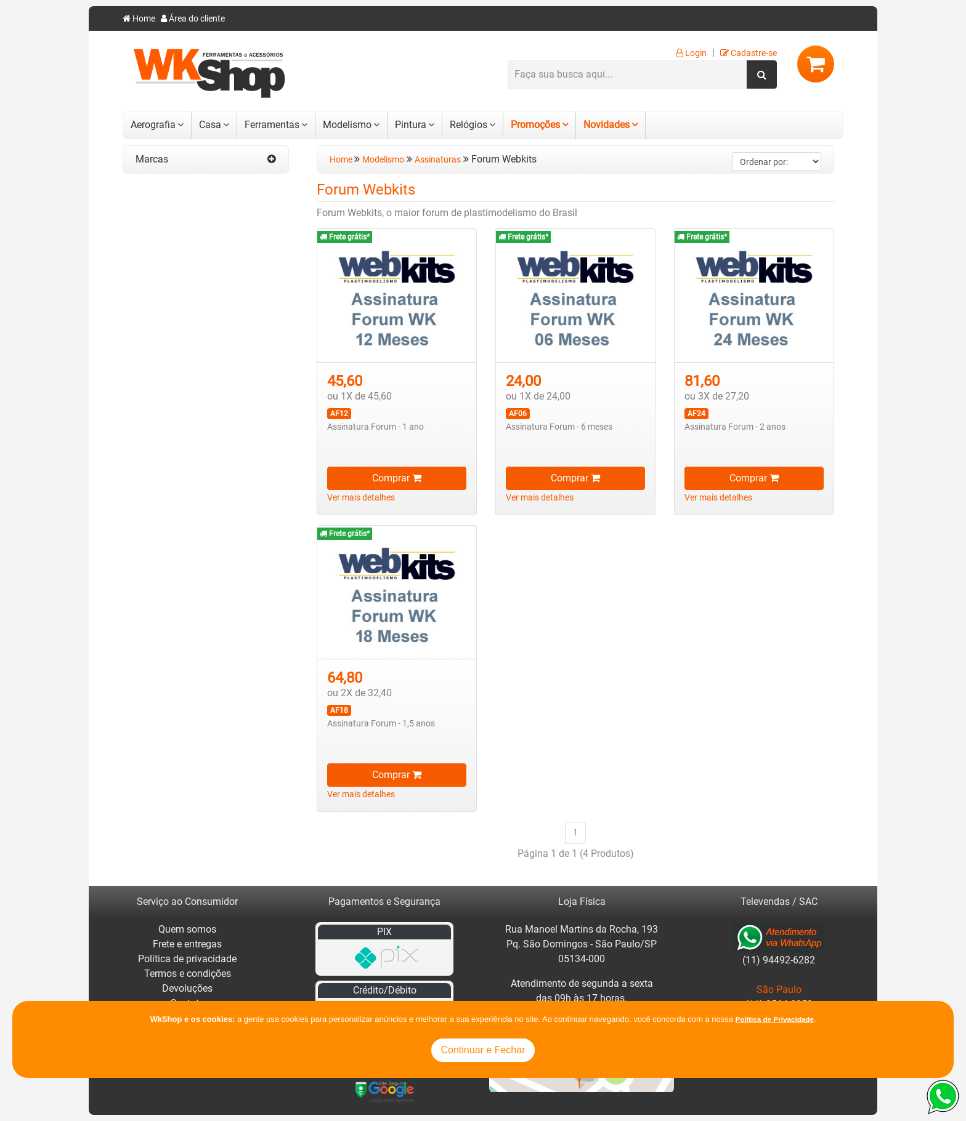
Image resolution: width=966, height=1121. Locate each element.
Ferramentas (272, 125)
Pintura (410, 125)
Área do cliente (193, 19)
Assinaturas (438, 160)
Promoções (535, 125)
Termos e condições (187, 973)
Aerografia (153, 125)
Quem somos (187, 929)
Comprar (396, 478)
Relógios (468, 125)
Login (691, 53)
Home (139, 19)
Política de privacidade (187, 959)
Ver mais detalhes (361, 497)
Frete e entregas (187, 944)
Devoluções (187, 988)
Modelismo (347, 125)
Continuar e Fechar (483, 1050)
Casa (210, 125)
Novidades (606, 125)
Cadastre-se (748, 53)
